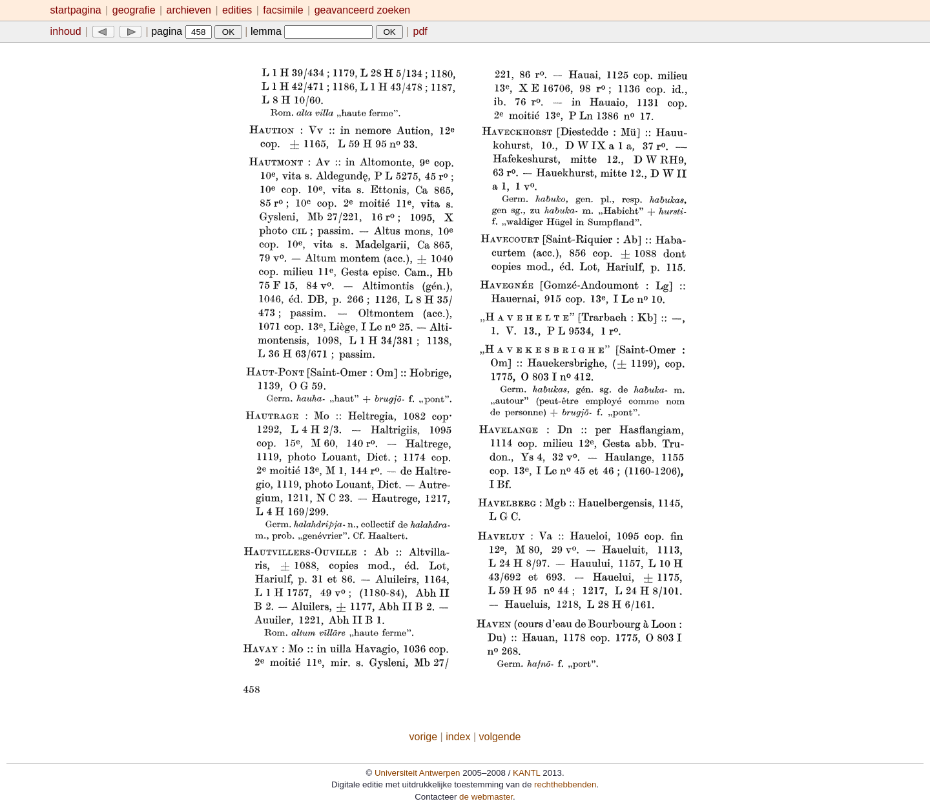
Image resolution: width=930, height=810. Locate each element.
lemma (312, 31)
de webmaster (486, 797)
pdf (420, 31)
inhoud (65, 31)
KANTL (526, 773)
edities (237, 10)
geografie (134, 10)
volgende (500, 736)
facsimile (284, 10)
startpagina (75, 10)
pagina (181, 31)
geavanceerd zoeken (363, 10)
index (458, 736)
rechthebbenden (565, 784)
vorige (423, 736)
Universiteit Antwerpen (417, 773)
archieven (189, 10)
